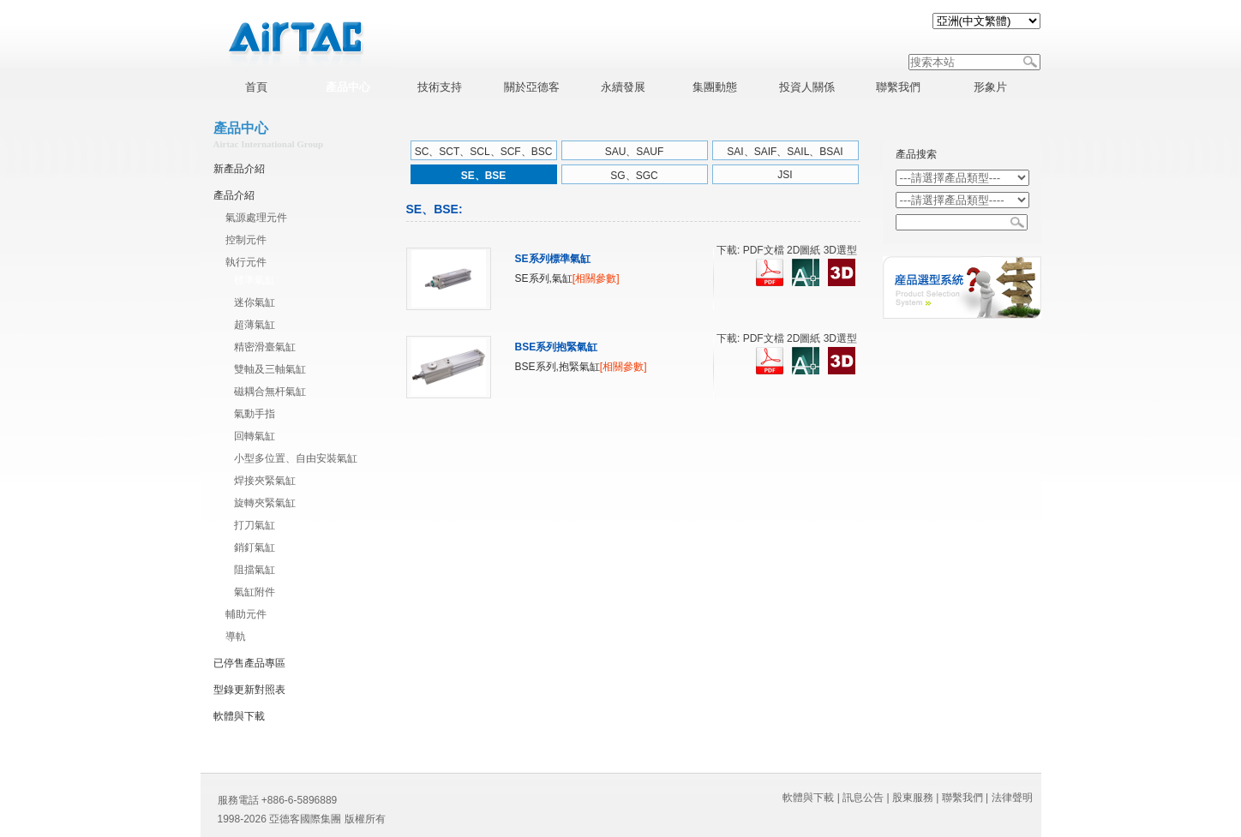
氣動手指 (254, 414)
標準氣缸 (254, 280)
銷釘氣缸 (254, 547)
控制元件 (246, 240)
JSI (784, 175)
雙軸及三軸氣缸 (270, 369)
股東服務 (912, 798)
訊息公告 (863, 798)
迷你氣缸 (254, 302)
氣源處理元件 (256, 218)
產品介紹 (234, 195)
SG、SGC (633, 176)
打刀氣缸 (254, 525)
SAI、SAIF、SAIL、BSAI (784, 152)
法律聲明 (1012, 798)
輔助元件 (246, 614)
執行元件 (246, 262)
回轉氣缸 (254, 436)
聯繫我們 (962, 798)
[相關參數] (596, 278)
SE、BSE (484, 176)
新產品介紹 (239, 169)
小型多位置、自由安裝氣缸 (295, 458)
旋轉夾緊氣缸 (265, 503)
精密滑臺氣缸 (265, 347)
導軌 (235, 637)
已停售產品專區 (249, 663)
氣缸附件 (254, 592)
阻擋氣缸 (254, 570)
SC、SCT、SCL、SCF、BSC (484, 152)
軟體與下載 (239, 716)
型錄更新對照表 (249, 690)
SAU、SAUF (634, 152)
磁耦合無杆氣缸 (270, 392)
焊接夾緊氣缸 (265, 481)
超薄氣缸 (254, 325)
